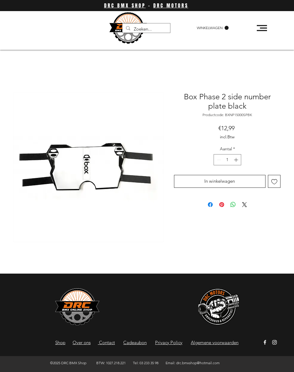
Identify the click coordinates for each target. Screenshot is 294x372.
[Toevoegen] (274, 181)
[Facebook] (265, 342)
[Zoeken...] (146, 28)
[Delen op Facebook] (210, 204)
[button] (213, 28)
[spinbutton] (227, 159)
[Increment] (236, 159)
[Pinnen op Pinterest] (221, 204)
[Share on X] (244, 204)
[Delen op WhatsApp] (233, 204)
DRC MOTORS (170, 5)
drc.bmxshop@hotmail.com (198, 363)
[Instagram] (275, 342)
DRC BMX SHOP (125, 5)
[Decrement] (218, 159)
